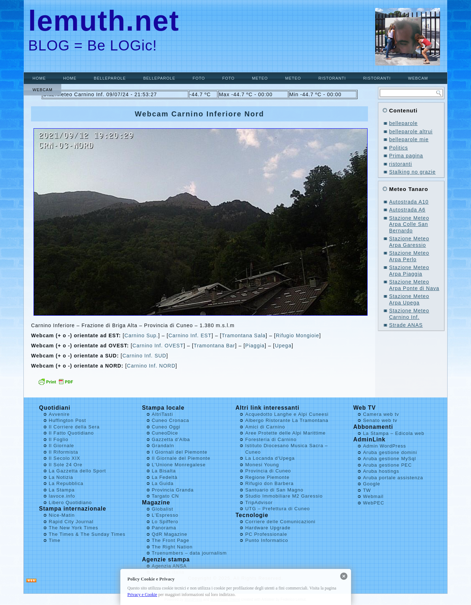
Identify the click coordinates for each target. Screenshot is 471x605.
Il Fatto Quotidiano (71, 433)
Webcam (418, 78)
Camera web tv (381, 414)
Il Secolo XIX (64, 458)
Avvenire (59, 414)
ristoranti (332, 78)
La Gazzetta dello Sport (77, 470)
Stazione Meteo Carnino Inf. (409, 314)
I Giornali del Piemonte (180, 452)
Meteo (260, 78)
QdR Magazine (169, 534)
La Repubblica (66, 483)
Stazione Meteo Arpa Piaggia (409, 270)
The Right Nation (172, 547)
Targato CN (165, 496)
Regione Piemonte (267, 477)
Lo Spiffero (165, 521)
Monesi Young (262, 464)
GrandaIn (163, 445)
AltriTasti (162, 414)
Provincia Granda (173, 490)
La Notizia (61, 477)
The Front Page (170, 540)
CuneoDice (165, 433)
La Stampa (62, 490)
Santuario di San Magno (274, 490)
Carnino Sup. (141, 335)
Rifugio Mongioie (297, 335)
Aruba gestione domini (390, 452)
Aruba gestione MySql (389, 458)
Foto (198, 78)
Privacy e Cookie (142, 594)
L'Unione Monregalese (179, 464)
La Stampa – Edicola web (393, 433)
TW (367, 490)
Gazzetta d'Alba (171, 439)
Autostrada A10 (409, 202)
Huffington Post (67, 420)
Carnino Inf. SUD (144, 356)
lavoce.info (62, 496)
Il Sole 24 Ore (66, 464)
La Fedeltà (164, 477)
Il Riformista (63, 452)
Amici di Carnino (265, 427)
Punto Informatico (266, 540)
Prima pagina (406, 156)
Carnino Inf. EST (190, 335)
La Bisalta (164, 470)
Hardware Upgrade (267, 527)
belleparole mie (409, 139)
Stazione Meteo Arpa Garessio (409, 242)
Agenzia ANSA (169, 566)
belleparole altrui (411, 131)
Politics (398, 148)
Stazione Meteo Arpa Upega (409, 299)
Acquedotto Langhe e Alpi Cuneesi (287, 414)
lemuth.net (103, 21)
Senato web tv (380, 420)
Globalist (162, 509)
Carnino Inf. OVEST (158, 345)
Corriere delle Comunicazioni (280, 521)
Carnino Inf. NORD (151, 366)
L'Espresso (165, 515)
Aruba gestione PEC (387, 465)
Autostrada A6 (407, 210)
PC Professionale (266, 534)
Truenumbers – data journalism (189, 553)
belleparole (110, 78)
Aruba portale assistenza (393, 477)
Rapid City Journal (71, 521)
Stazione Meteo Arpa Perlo (409, 256)
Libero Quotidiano (70, 502)
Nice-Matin (62, 515)
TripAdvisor (258, 502)
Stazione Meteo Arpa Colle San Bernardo (409, 224)
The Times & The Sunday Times (87, 534)
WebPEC (373, 503)
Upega (283, 345)
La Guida (163, 483)
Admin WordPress (384, 446)
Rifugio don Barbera (269, 483)
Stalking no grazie (412, 172)
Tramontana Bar (214, 345)
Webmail (373, 496)
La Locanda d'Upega (270, 458)
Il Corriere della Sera (74, 427)
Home (39, 78)
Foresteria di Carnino (270, 439)
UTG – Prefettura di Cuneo (277, 508)
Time (54, 540)
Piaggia (255, 345)
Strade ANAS (406, 325)
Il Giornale (61, 445)
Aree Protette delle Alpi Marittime (285, 433)
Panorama (164, 527)
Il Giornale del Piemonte (181, 458)
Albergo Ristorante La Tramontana (286, 420)
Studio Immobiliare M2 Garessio (284, 496)
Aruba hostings (381, 471)
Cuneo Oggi (166, 427)
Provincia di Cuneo (268, 470)
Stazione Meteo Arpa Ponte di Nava (414, 285)
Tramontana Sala (244, 335)
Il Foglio (58, 439)
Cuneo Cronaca (170, 420)
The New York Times (73, 527)
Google (371, 483)
